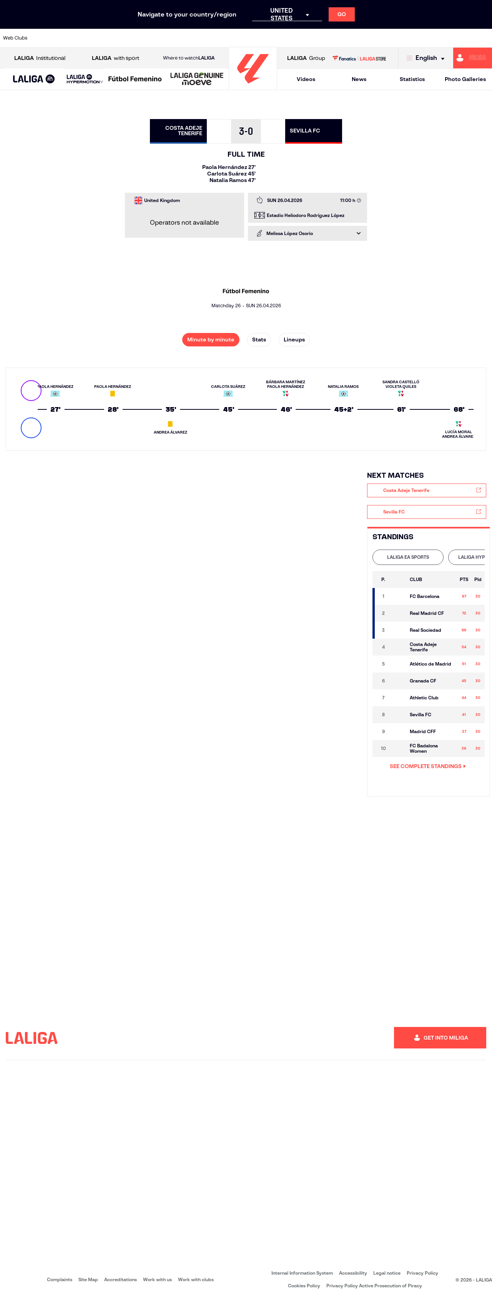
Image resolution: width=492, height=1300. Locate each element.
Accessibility (353, 1272)
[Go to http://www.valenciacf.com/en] (460, 38)
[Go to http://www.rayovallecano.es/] (252, 38)
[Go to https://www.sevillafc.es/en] (437, 38)
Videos (306, 79)
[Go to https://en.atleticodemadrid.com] (67, 38)
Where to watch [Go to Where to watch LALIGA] (188, 58)
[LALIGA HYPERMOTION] (84, 79)
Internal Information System (302, 1272)
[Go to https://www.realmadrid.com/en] (368, 38)
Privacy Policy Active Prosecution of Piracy (374, 1285)
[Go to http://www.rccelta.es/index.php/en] (275, 38)
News (359, 79)
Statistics (412, 79)
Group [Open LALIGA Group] (306, 58)
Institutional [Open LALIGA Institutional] (39, 58)
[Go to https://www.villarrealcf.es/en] (483, 38)
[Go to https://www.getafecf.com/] (183, 38)
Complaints (59, 1279)
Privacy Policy (422, 1272)
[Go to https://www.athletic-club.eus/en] (44, 38)
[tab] (408, 557)
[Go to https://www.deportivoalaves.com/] (114, 38)
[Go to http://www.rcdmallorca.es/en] (321, 38)
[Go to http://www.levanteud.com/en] (229, 38)
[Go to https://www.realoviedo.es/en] (391, 38)
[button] (34, 79)
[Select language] (427, 58)
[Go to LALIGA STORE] (359, 58)
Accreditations (120, 1279)
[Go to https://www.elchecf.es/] (137, 38)
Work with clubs (196, 1279)
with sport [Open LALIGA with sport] (115, 58)
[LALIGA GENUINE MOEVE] (197, 79)
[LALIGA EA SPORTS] (34, 79)
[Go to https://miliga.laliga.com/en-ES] (472, 58)
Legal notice (387, 1272)
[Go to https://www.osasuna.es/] (90, 38)
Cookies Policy (304, 1285)
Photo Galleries (465, 79)
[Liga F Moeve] (135, 79)
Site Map (88, 1279)
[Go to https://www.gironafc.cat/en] (206, 38)
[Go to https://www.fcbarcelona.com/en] (160, 38)
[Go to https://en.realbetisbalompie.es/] (345, 38)
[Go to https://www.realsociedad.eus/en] (414, 38)
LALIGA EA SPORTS (408, 557)
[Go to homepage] (253, 86)
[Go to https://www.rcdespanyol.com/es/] (298, 38)
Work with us (157, 1279)
